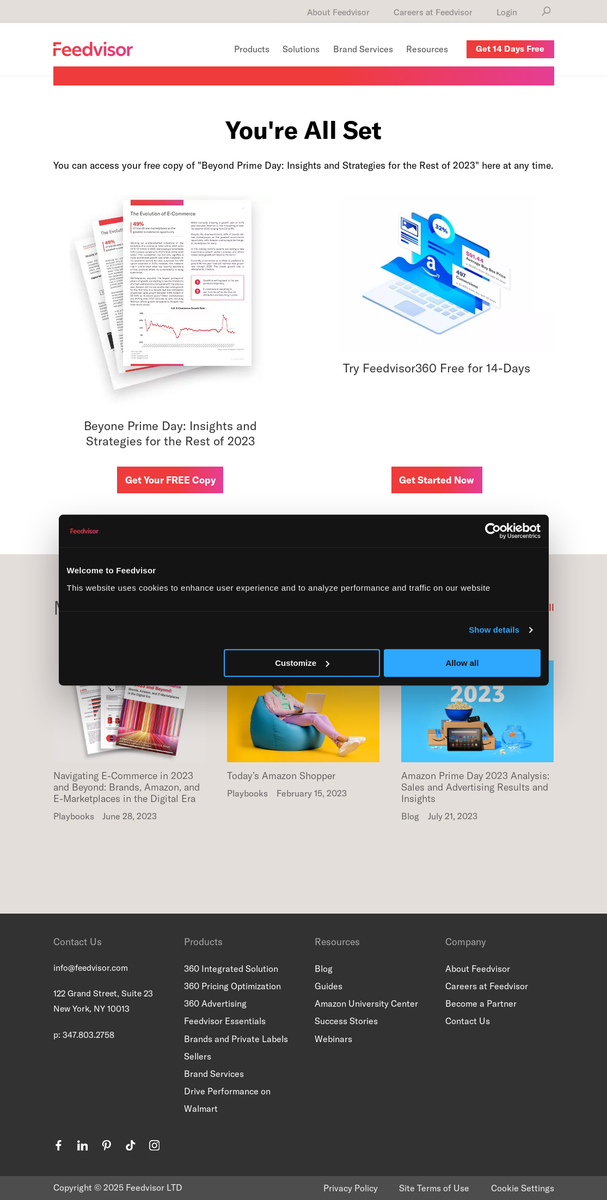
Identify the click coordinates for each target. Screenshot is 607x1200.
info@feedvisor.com (90, 967)
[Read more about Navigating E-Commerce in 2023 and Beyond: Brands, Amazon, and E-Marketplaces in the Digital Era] (129, 718)
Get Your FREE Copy (170, 480)
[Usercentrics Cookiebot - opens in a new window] (493, 531)
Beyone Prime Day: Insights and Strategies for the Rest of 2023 (170, 433)
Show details (494, 629)
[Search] (546, 11)
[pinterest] (106, 1147)
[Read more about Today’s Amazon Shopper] (303, 718)
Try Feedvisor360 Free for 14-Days (436, 368)
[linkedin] (82, 1147)
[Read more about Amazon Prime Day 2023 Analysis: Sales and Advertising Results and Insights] (477, 718)
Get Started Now (436, 480)
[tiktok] (130, 1147)
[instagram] (154, 1147)
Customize (302, 663)
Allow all (462, 663)
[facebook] (58, 1147)
